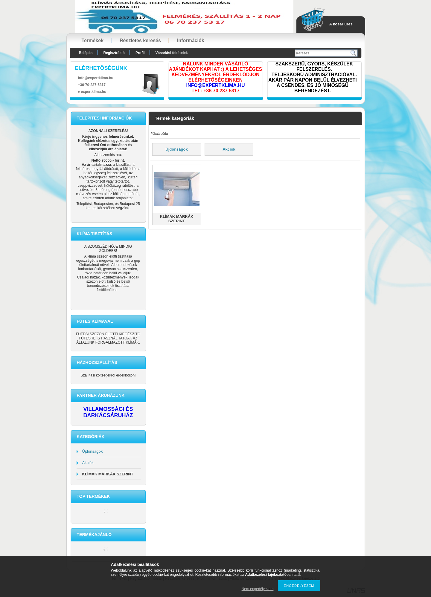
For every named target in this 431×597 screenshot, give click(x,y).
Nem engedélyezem (258, 589)
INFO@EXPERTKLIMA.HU (215, 85)
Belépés (86, 53)
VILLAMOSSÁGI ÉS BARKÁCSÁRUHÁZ (108, 412)
